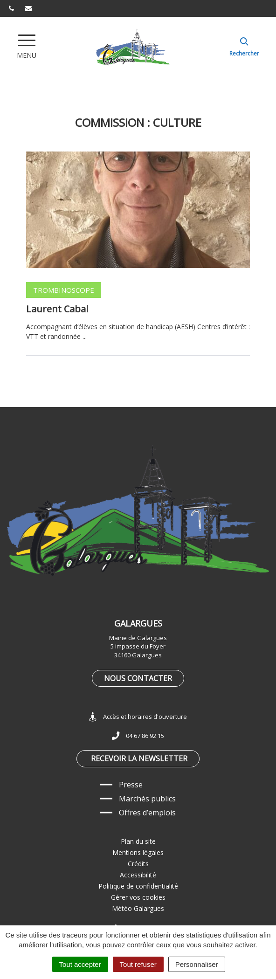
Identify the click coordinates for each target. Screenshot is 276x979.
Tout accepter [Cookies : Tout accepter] (80, 964)
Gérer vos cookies (138, 897)
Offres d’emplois (147, 812)
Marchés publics (147, 798)
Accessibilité (138, 874)
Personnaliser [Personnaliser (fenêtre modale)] (196, 964)
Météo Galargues (138, 908)
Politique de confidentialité (138, 886)
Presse (131, 784)
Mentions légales (138, 852)
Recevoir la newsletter (139, 758)
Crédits (138, 863)
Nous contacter (138, 678)
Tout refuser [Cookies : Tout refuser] (138, 964)
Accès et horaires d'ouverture (138, 716)
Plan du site (138, 841)
